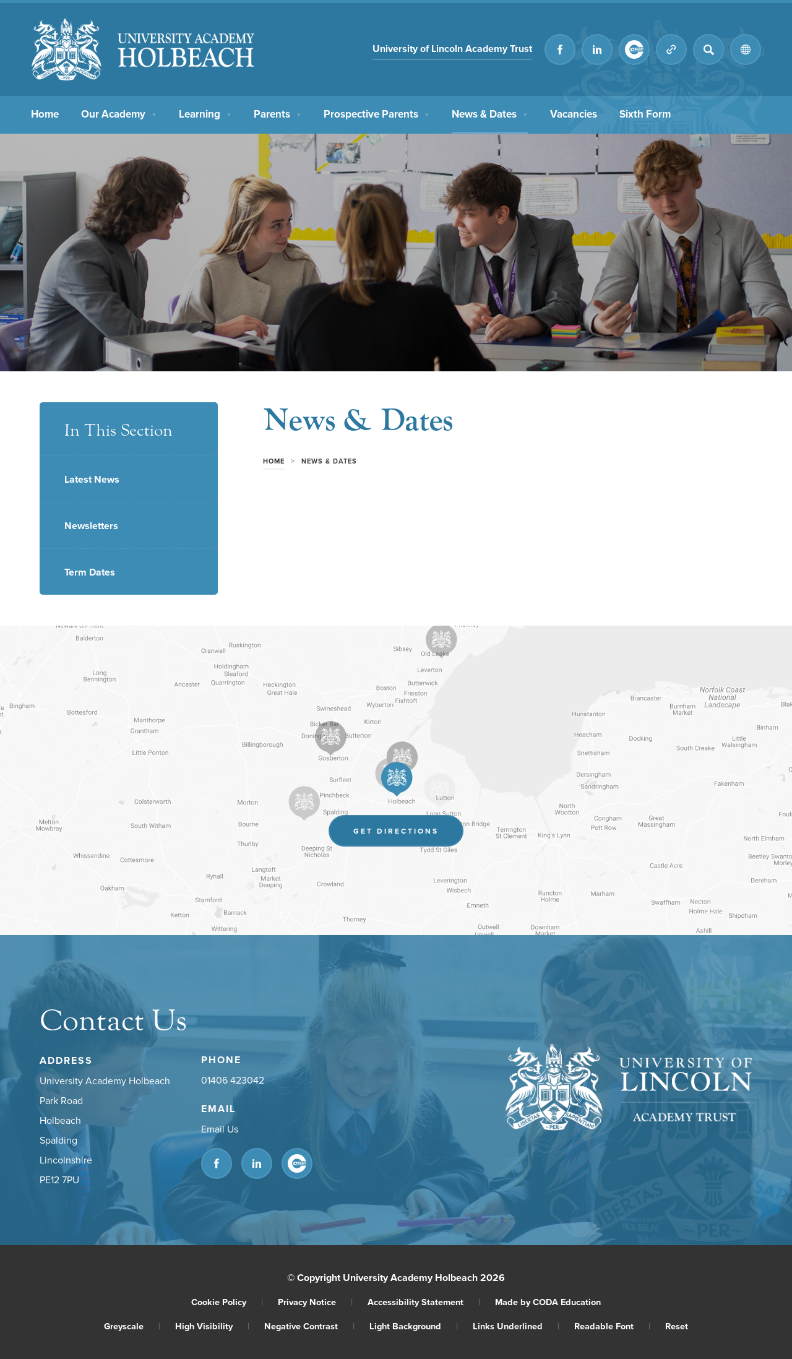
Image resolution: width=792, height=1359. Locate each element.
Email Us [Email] (219, 1129)
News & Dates (490, 112)
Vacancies (573, 112)
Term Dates (89, 572)
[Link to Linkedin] (597, 49)
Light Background (413, 1325)
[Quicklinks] (671, 49)
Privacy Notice (315, 1301)
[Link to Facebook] (559, 49)
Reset (676, 1325)
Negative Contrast (309, 1325)
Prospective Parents (376, 112)
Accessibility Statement (424, 1301)
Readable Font (612, 1325)
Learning (205, 112)
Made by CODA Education (548, 1301)
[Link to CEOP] (634, 49)
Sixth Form (645, 112)
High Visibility (212, 1325)
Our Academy (119, 112)
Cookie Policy (227, 1301)
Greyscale (132, 1325)
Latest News (91, 479)
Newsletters (91, 526)
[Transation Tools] (745, 49)
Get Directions (396, 831)
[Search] (708, 49)
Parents (277, 112)
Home (45, 112)
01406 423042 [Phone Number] (232, 1080)
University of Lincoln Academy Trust (452, 48)
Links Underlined (516, 1325)
